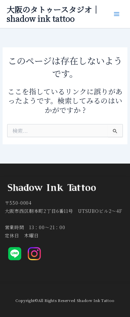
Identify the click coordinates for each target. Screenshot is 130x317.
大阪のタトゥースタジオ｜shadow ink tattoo (53, 14)
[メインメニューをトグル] (116, 14)
